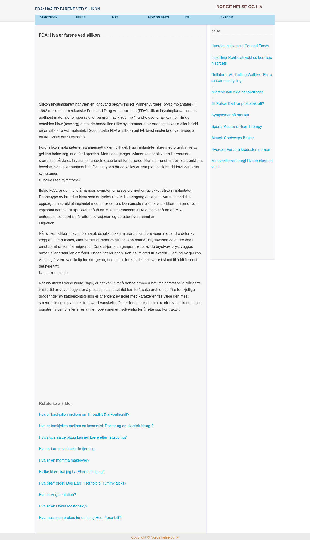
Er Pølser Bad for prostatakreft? (238, 104)
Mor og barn (158, 17)
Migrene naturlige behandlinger (237, 92)
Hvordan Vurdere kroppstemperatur (241, 149)
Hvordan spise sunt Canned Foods (240, 46)
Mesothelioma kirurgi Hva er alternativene (242, 164)
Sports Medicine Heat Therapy (237, 127)
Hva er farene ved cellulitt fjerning (67, 449)
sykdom (227, 17)
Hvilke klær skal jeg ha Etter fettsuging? (72, 472)
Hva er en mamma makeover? (64, 460)
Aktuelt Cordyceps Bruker (233, 138)
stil (188, 17)
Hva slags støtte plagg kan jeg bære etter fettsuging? (83, 437)
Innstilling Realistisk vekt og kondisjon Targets (241, 60)
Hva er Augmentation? (58, 495)
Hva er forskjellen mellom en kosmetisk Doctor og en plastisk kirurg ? (97, 426)
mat (115, 17)
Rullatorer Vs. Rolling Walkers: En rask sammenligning (241, 78)
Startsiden (49, 17)
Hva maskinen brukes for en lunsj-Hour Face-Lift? (80, 518)
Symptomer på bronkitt (230, 115)
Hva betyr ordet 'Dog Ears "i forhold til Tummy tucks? (83, 483)
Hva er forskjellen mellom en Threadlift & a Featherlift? (84, 414)
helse (80, 17)
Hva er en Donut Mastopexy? (64, 506)
